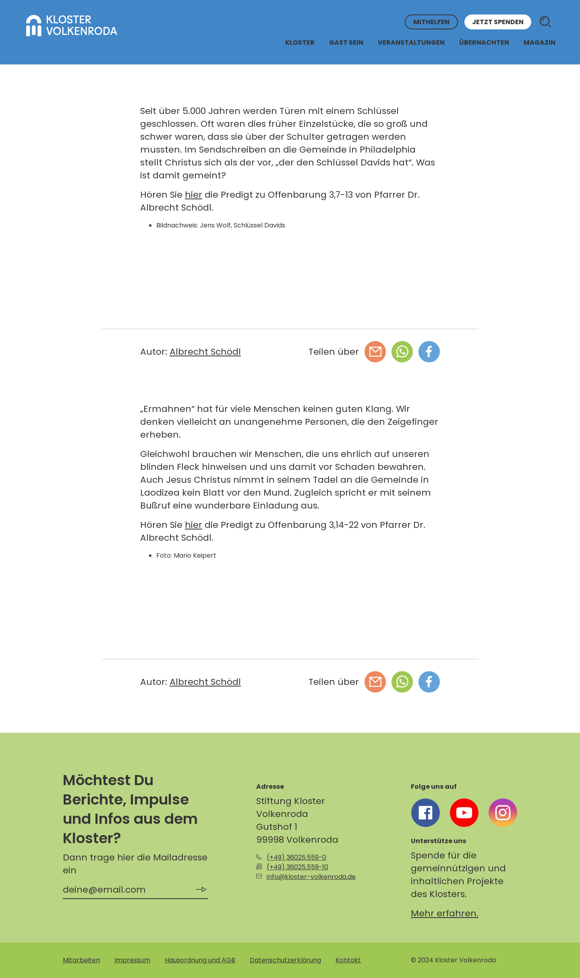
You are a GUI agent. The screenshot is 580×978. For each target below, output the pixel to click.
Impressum (132, 960)
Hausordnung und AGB (200, 960)
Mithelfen (431, 22)
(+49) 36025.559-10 (297, 867)
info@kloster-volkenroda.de (311, 876)
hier (193, 194)
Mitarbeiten (81, 960)
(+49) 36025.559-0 (296, 857)
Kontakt (348, 960)
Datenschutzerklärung (285, 960)
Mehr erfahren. (444, 913)
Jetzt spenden (498, 22)
